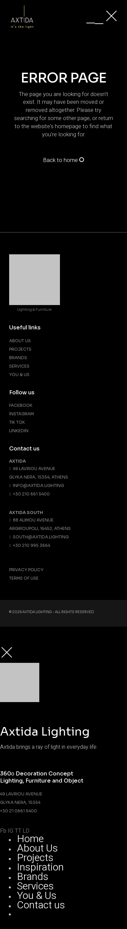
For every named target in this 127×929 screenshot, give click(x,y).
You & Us (19, 374)
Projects (20, 349)
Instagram (21, 413)
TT (18, 831)
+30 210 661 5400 (29, 493)
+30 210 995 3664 (29, 545)
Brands (18, 357)
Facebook (21, 405)
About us (20, 340)
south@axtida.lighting (38, 536)
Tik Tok (17, 422)
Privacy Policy (26, 569)
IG (10, 831)
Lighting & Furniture (34, 309)
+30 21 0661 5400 (18, 810)
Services (19, 366)
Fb (3, 831)
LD (26, 831)
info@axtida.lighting (36, 485)
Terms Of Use (24, 578)
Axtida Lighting (37, 612)
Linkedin (18, 430)
